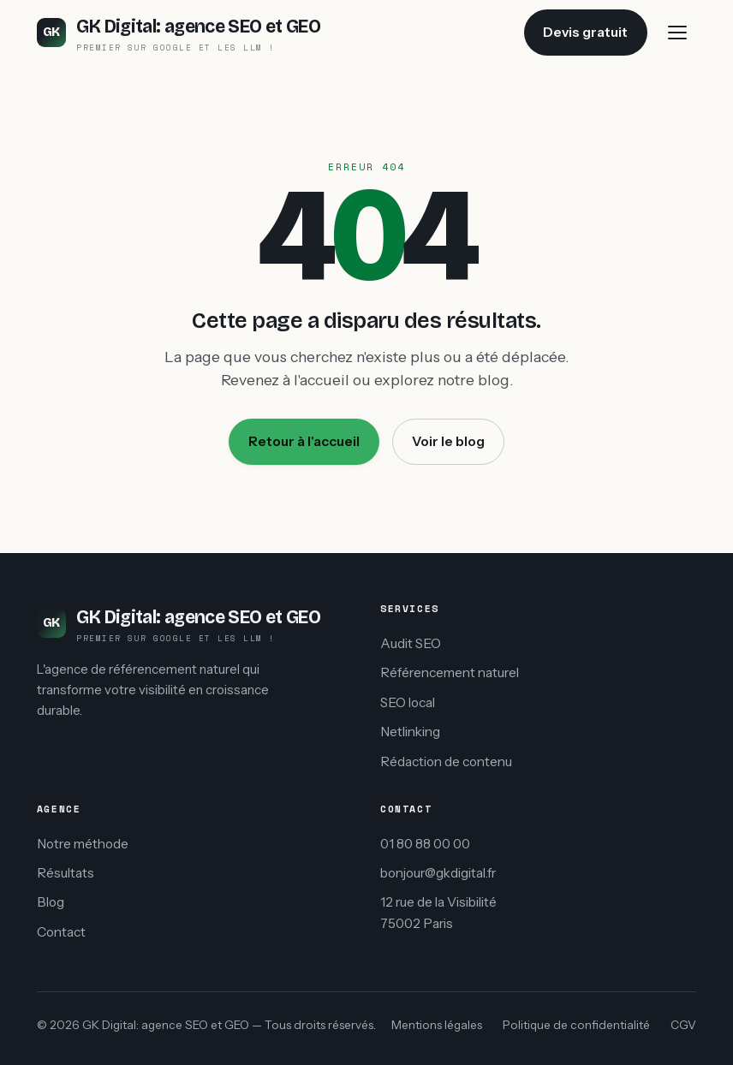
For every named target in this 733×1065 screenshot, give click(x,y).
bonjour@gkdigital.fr (438, 873)
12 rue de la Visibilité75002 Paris (438, 912)
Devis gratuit (585, 32)
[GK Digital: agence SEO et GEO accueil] (178, 32)
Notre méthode (82, 844)
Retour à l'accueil (304, 441)
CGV (683, 1025)
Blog (50, 902)
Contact (61, 932)
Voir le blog (448, 441)
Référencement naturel (449, 672)
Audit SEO (410, 643)
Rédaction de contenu (446, 761)
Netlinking (410, 731)
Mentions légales (436, 1025)
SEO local (407, 702)
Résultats (65, 873)
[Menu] (677, 32)
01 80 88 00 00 (425, 844)
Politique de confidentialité (576, 1025)
